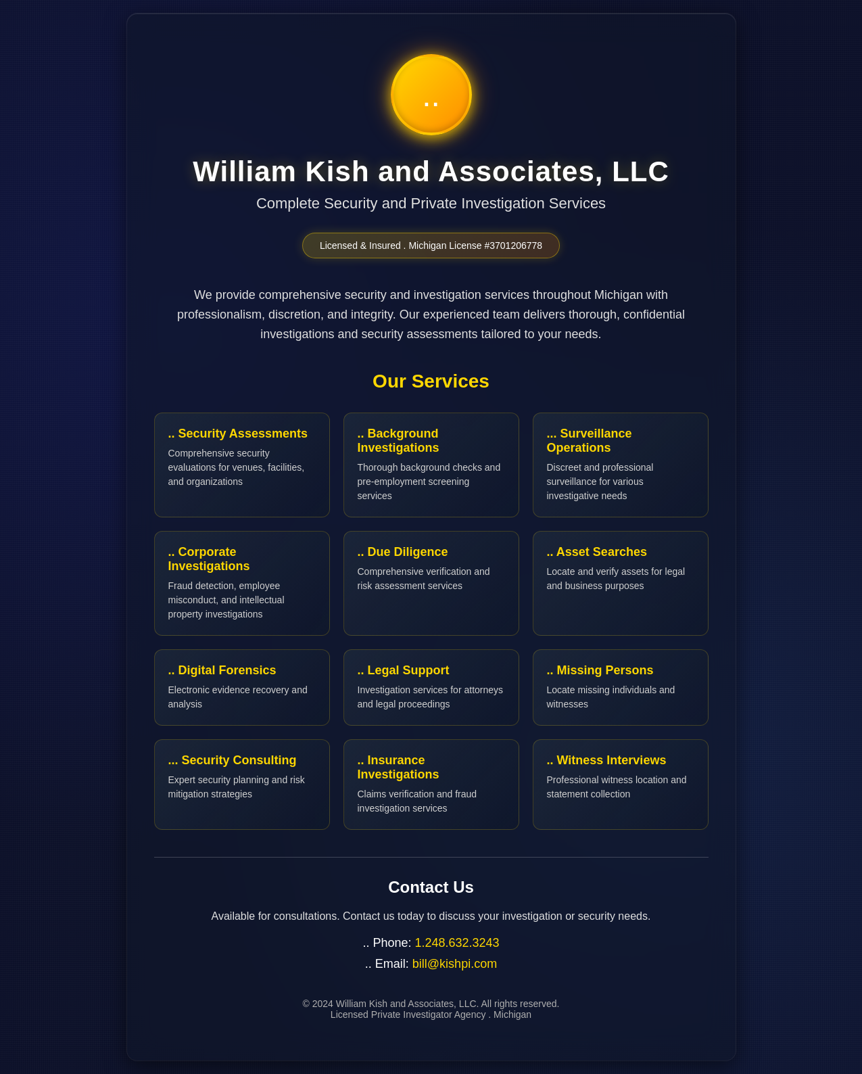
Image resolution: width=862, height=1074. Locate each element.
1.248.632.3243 (456, 943)
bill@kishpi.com (454, 964)
